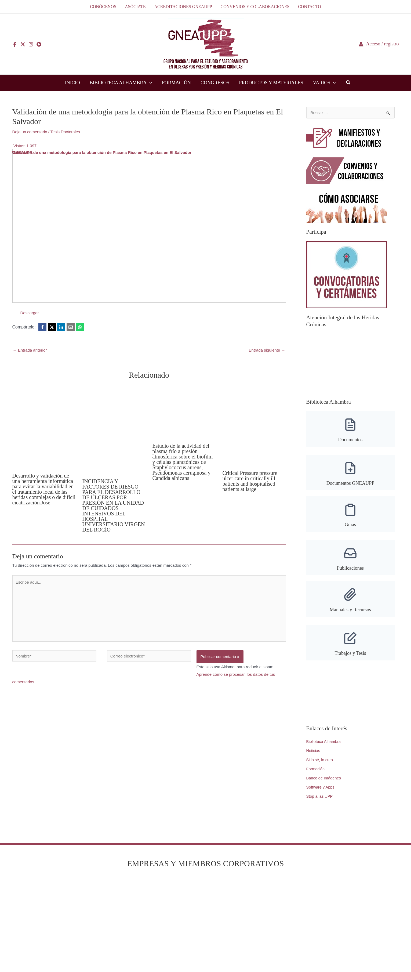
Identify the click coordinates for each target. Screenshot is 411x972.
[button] (348, 83)
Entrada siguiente (267, 350)
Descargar (29, 312)
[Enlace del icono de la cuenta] (379, 43)
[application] (149, 83)
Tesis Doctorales (65, 131)
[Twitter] (22, 44)
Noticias (313, 749)
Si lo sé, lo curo (320, 759)
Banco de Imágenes (324, 777)
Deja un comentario (29, 131)
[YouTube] (39, 44)
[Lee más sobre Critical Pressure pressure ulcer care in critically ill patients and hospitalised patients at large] (254, 425)
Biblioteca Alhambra (324, 740)
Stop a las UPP (320, 795)
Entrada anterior (30, 350)
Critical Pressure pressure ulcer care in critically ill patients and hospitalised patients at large (250, 481)
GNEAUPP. (22, 152)
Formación (315, 768)
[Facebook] (14, 44)
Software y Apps (320, 786)
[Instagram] (30, 44)
